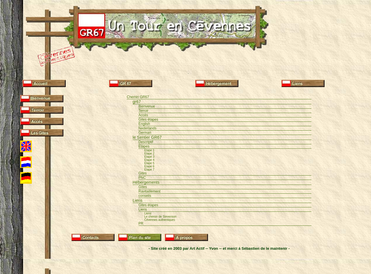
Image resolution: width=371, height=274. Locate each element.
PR (140, 223)
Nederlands (147, 128)
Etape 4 (149, 160)
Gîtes (142, 187)
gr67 (137, 101)
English (144, 124)
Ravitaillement (149, 191)
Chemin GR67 (138, 97)
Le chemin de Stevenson (160, 216)
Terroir (143, 111)
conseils (144, 196)
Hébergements (146, 182)
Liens (137, 200)
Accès (143, 115)
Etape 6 (149, 166)
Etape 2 (149, 153)
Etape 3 (149, 156)
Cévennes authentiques (159, 219)
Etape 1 (149, 150)
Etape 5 (149, 163)
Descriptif (145, 142)
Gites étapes (148, 119)
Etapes (143, 146)
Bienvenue (146, 106)
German (144, 133)
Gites (142, 173)
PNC (142, 178)
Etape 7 (149, 169)
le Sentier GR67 (147, 137)
